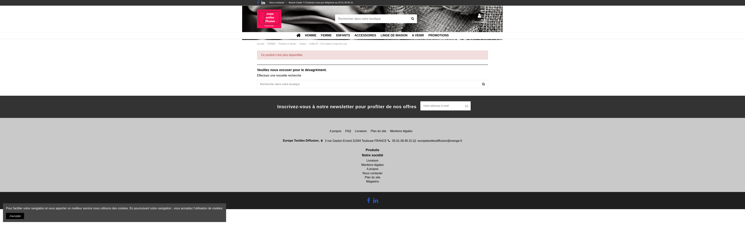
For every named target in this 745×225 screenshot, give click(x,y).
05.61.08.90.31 (402, 141)
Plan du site (378, 131)
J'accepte (16, 215)
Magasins (372, 182)
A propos (335, 131)
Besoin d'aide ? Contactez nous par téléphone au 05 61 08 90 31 (321, 2)
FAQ (348, 131)
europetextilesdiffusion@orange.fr (440, 141)
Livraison (361, 131)
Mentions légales (401, 131)
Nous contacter (277, 2)
